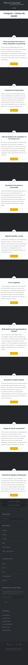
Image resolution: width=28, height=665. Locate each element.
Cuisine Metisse (6, 615)
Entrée (4, 567)
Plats (3, 572)
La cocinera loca (6, 618)
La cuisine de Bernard (7, 624)
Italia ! (3, 543)
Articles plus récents (14, 505)
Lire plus (14, 63)
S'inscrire (6, 602)
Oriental (4, 534)
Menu (14, 8)
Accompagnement (6, 576)
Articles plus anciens (14, 501)
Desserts (4, 580)
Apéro (3, 563)
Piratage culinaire (6, 630)
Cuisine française (6, 547)
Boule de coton (6, 627)
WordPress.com (18, 650)
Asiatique (4, 530)
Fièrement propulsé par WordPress (14, 648)
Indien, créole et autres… (8, 551)
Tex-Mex (4, 538)
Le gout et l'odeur (6, 621)
